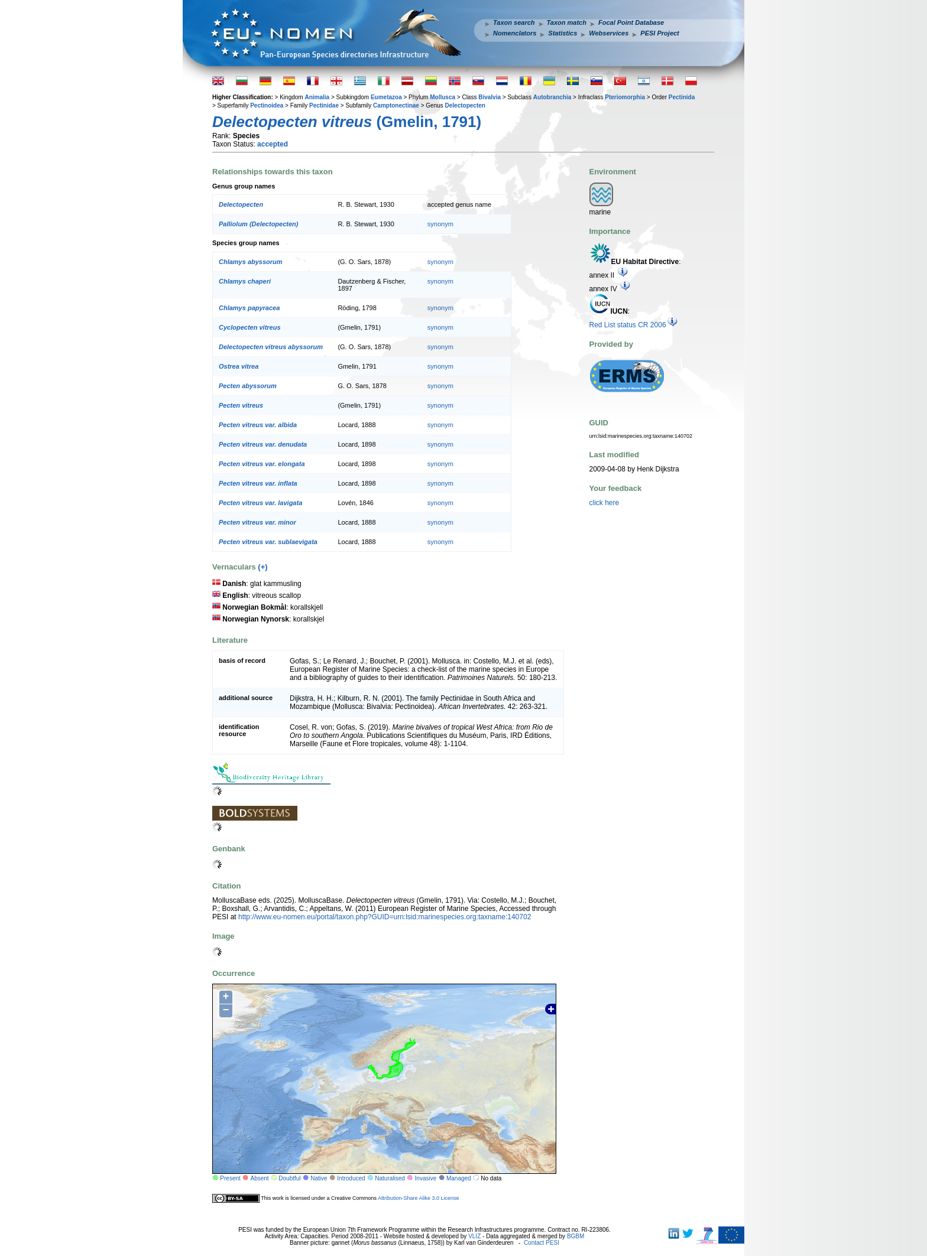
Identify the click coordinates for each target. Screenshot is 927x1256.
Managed (458, 1178)
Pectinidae (324, 105)
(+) (262, 566)
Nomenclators (514, 33)
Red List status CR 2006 (633, 325)
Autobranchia (552, 97)
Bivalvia (489, 97)
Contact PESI (541, 1242)
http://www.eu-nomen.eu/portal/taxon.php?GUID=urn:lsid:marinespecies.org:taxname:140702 (384, 917)
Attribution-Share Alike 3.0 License (418, 1198)
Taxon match (566, 22)
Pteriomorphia (625, 97)
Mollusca (442, 97)
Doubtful (289, 1178)
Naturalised (390, 1178)
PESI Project (659, 33)
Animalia (316, 97)
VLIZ (474, 1236)
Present (230, 1178)
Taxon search (514, 22)
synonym (440, 223)
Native (318, 1178)
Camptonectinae (396, 105)
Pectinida (682, 97)
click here (604, 503)
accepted (272, 144)
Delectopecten (465, 105)
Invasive (426, 1178)
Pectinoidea (266, 105)
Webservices (608, 33)
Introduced (351, 1178)
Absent (260, 1178)
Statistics (562, 33)
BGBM (575, 1236)
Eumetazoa (386, 97)
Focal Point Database (631, 22)
